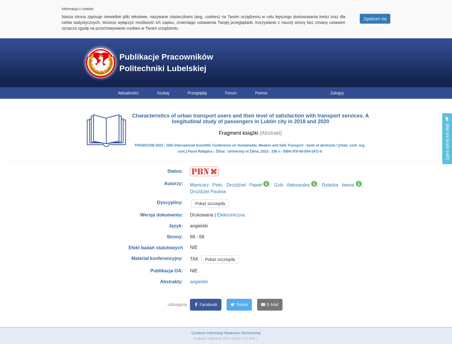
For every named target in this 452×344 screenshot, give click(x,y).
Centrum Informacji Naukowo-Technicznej (226, 333)
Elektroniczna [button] (231, 214)
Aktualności (128, 93)
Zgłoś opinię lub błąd (447, 138)
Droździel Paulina (208, 191)
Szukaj (163, 93)
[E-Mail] (269, 305)
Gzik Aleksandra (292, 185)
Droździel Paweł (244, 185)
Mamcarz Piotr (206, 185)
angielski (199, 281)
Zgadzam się (375, 18)
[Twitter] (239, 305)
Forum (231, 93)
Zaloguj (337, 93)
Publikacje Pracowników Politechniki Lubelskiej (166, 62)
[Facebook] (205, 305)
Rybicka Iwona (338, 185)
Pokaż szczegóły (210, 203)
